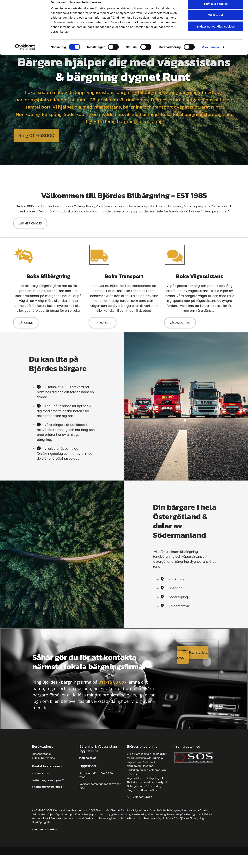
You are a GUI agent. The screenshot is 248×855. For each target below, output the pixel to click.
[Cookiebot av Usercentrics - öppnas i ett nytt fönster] (25, 53)
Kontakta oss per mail (48, 787)
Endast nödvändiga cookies (215, 32)
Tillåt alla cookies (216, 9)
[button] (36, 135)
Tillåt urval (215, 21)
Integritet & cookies (44, 829)
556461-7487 (143, 797)
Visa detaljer (210, 53)
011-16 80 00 (111, 682)
